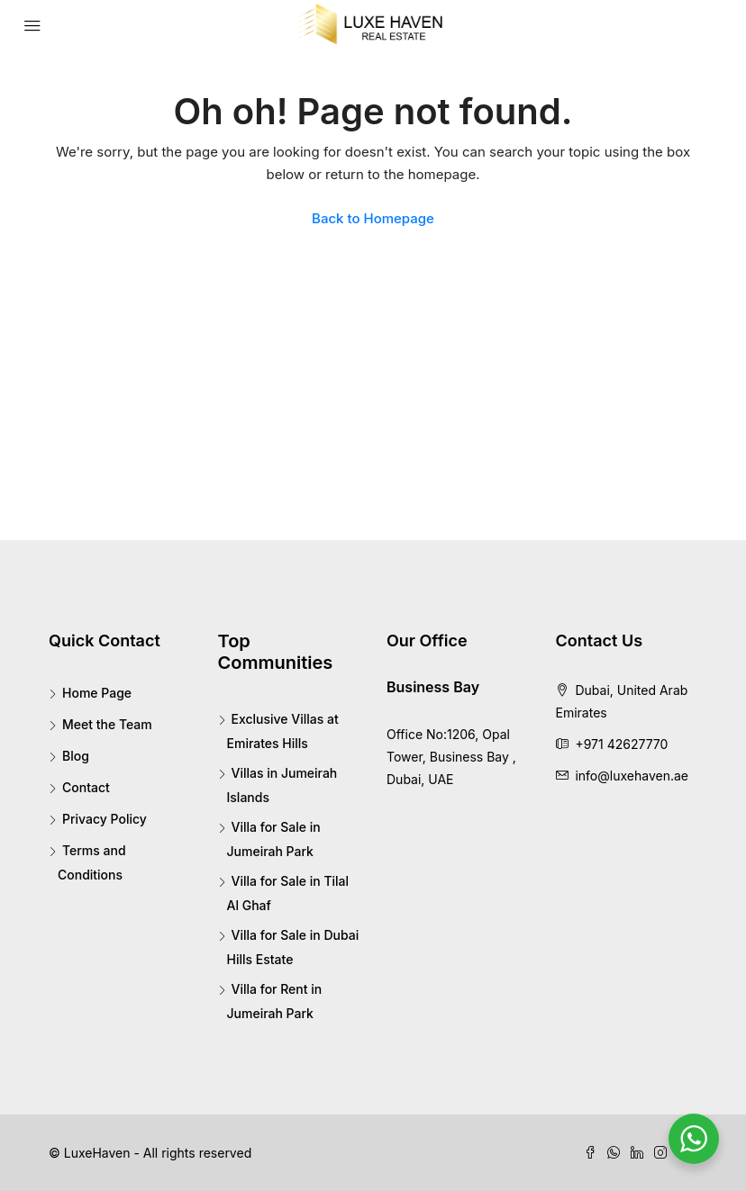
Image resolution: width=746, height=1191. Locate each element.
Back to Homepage (373, 218)
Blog (75, 755)
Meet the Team (107, 724)
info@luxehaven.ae (631, 775)
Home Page (97, 692)
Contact (86, 787)
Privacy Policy (104, 818)
